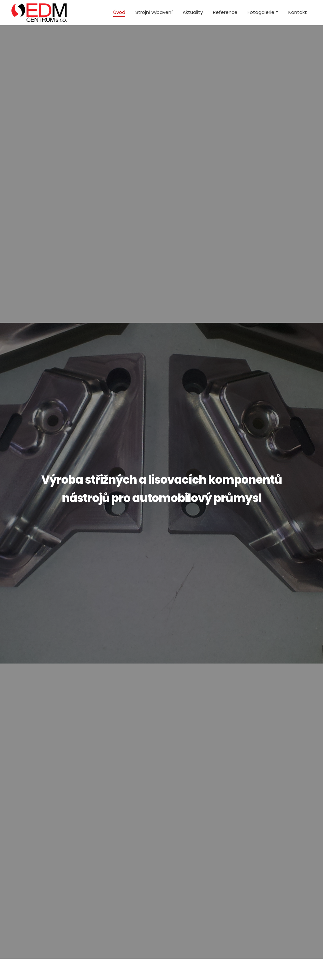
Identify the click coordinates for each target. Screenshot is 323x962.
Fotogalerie (261, 12)
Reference (225, 12)
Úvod (119, 12)
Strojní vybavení (154, 12)
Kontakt (297, 12)
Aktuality (193, 12)
